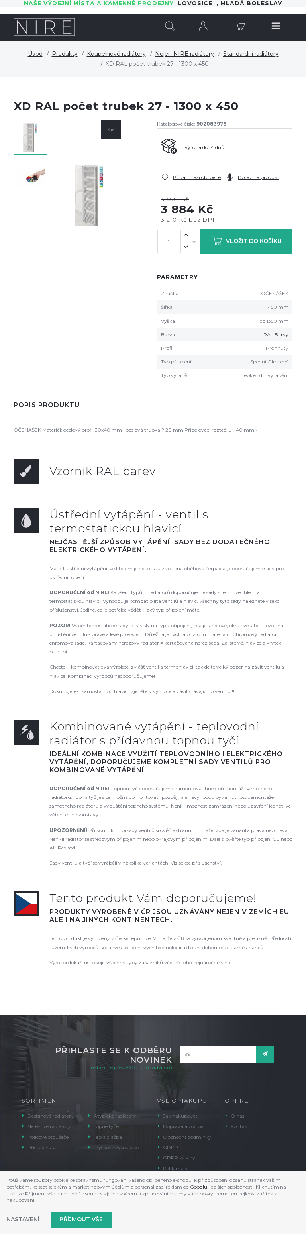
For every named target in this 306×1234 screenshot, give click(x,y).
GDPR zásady (179, 1158)
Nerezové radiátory (49, 1126)
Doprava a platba (183, 1126)
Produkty (65, 53)
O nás (237, 1116)
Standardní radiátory (251, 53)
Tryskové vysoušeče (116, 1147)
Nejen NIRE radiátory (184, 53)
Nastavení (22, 1219)
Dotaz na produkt (258, 177)
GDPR (170, 1147)
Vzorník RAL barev (102, 471)
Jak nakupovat (180, 1116)
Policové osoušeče (48, 1137)
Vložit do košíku (246, 242)
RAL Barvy (275, 334)
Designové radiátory (50, 1116)
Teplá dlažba (108, 1137)
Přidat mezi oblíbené (197, 177)
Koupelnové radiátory (116, 53)
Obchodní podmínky (187, 1137)
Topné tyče (106, 1126)
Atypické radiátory (115, 1116)
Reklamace (175, 1168)
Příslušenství (42, 1147)
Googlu (198, 1187)
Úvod (35, 53)
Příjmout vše (81, 1219)
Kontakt (240, 1126)
